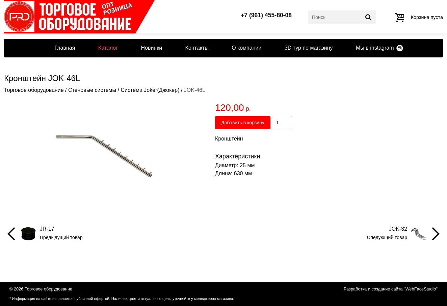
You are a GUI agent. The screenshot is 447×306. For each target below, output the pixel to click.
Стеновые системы (92, 90)
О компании (246, 48)
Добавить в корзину (242, 122)
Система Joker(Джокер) (150, 90)
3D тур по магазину (309, 48)
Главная (64, 48)
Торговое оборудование (34, 90)
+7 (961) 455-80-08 (266, 15)
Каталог (108, 48)
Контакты (197, 48)
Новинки (151, 48)
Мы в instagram (375, 48)
